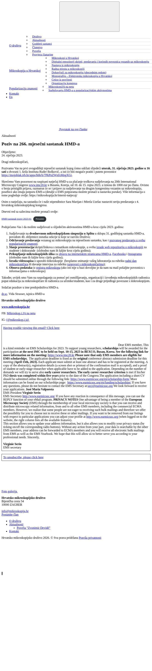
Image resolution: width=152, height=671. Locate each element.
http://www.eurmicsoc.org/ (38, 396)
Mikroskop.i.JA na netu (21, 313)
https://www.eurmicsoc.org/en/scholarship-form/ (100, 379)
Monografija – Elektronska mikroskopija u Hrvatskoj (82, 76)
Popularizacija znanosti (23, 88)
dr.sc (4, 293)
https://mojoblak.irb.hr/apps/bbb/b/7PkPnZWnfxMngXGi (37, 175)
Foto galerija (38, 491)
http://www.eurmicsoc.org (102, 416)
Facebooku (119, 254)
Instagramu (135, 254)
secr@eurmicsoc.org (100, 385)
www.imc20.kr (38, 185)
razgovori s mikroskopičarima (85, 264)
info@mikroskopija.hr (15, 511)
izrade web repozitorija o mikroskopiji (119, 247)
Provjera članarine (42, 54)
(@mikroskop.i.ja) (17, 319)
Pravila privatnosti (90, 537)
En (11, 97)
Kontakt (14, 93)
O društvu (15, 45)
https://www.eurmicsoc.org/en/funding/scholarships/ (99, 382)
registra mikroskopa (48, 267)
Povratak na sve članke (44, 129)
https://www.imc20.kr (61, 355)
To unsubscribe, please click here (23, 457)
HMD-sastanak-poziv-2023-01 (16, 219)
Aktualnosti (16, 524)
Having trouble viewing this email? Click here (31, 328)
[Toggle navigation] (89, 17)
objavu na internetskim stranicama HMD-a (85, 254)
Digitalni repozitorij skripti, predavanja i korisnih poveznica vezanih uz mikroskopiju (100, 61)
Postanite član (10, 514)
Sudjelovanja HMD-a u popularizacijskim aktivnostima (80, 90)
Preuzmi (40, 219)
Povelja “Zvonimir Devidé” (33, 527)
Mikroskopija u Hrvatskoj (25, 70)
